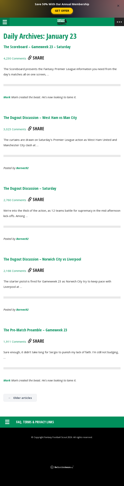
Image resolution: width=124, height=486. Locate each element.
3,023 (14, 129)
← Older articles (20, 398)
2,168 (14, 271)
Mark (7, 97)
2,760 (14, 200)
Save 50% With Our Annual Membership (62, 4)
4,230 (14, 58)
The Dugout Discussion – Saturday (29, 188)
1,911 (14, 341)
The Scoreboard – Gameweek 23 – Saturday (37, 46)
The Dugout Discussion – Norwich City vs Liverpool (42, 259)
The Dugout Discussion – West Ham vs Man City (40, 117)
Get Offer (62, 10)
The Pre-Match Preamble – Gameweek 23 (35, 330)
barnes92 (22, 168)
